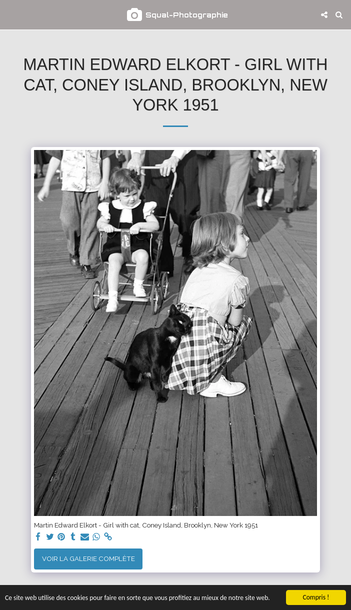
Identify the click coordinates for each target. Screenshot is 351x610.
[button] (11, 14)
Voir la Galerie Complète (88, 558)
